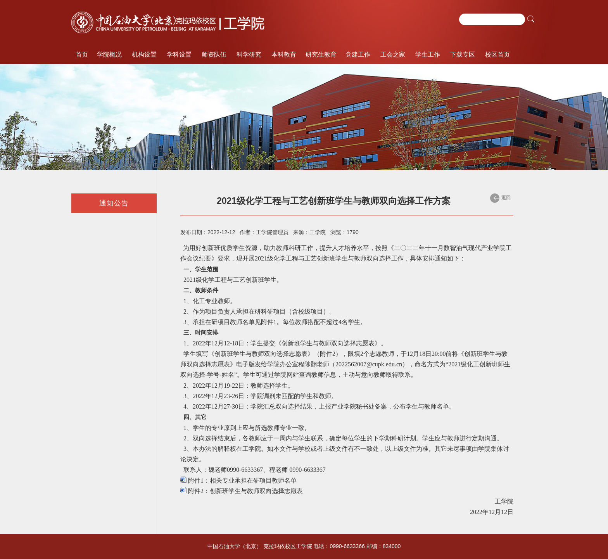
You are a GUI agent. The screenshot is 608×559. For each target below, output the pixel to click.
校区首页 (497, 54)
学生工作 (427, 54)
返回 (500, 198)
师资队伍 (214, 54)
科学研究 (249, 54)
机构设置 (144, 54)
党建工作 (357, 54)
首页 (82, 54)
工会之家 (392, 54)
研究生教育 (321, 54)
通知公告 (114, 203)
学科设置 (179, 54)
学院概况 (109, 54)
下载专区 (462, 54)
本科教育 (283, 54)
